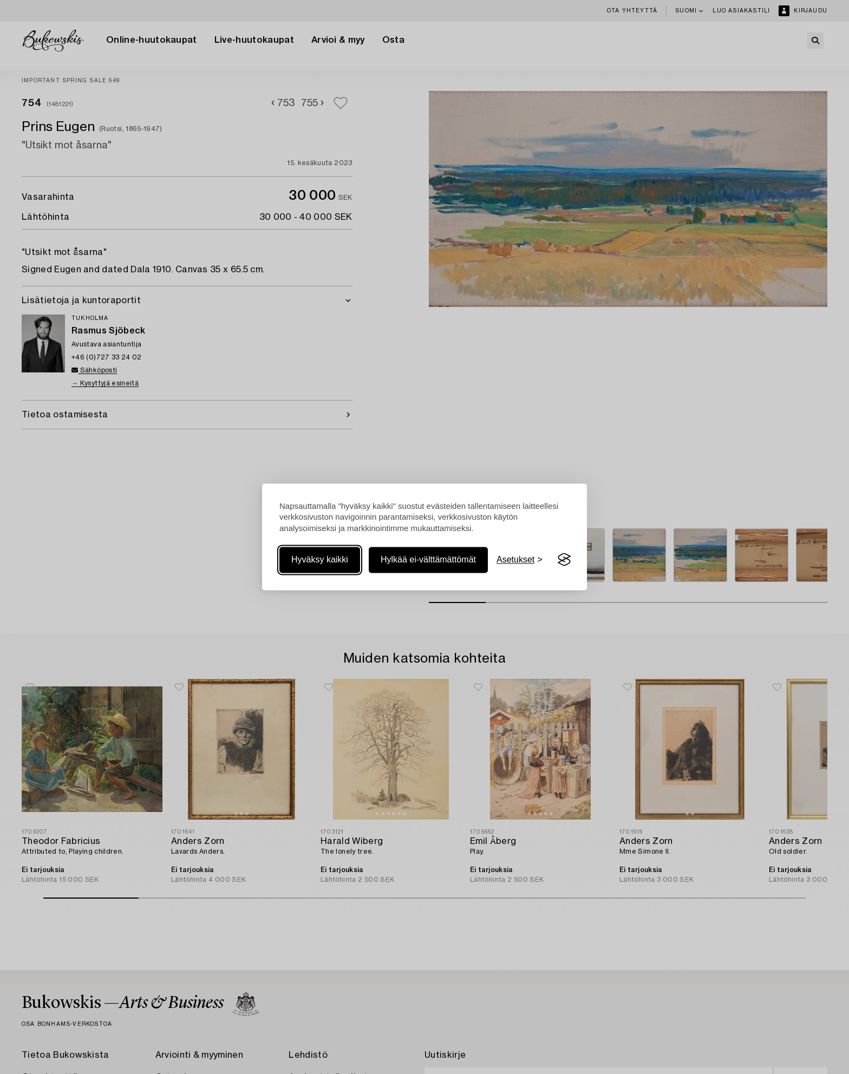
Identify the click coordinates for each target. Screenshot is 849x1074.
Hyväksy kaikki (319, 559)
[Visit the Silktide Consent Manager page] (564, 560)
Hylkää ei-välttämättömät (428, 559)
